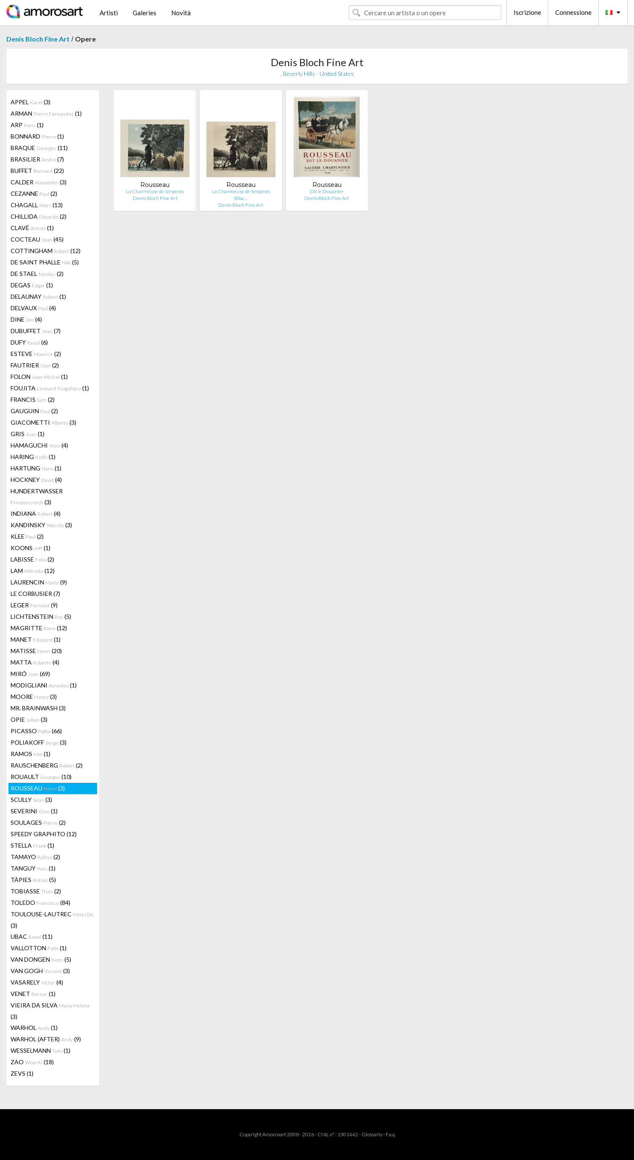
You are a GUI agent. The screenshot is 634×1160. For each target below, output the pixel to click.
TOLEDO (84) (40, 902)
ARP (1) (27, 124)
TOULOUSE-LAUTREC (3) (52, 919)
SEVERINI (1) (34, 811)
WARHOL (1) (34, 1027)
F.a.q (390, 1134)
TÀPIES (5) (33, 879)
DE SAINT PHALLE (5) (45, 262)
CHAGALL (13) (37, 205)
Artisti (109, 13)
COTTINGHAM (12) (46, 250)
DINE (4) (26, 319)
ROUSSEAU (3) (38, 788)
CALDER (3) (39, 182)
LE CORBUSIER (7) (35, 593)
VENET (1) (33, 993)
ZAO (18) (32, 1061)
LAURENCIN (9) (39, 582)
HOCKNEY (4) (36, 479)
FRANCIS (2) (33, 399)
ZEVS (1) (22, 1073)
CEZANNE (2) (34, 193)
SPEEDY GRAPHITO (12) (44, 833)
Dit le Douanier (327, 191)
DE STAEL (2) (37, 273)
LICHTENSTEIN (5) (41, 616)
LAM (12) (33, 570)
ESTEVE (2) (36, 353)
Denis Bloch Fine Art (38, 39)
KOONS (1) (30, 547)
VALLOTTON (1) (39, 947)
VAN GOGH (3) (40, 970)
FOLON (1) (39, 376)
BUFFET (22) (37, 170)
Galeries (144, 13)
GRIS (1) (27, 433)
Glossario (371, 1134)
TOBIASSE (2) (36, 891)
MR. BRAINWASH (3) (38, 708)
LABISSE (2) (32, 559)
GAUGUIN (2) (34, 410)
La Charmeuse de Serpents (155, 191)
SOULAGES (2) (38, 822)
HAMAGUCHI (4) (39, 445)
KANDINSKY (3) (41, 525)
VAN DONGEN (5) (41, 959)
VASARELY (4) (37, 982)
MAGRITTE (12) (39, 627)
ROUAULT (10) (41, 776)
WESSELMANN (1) (40, 1050)
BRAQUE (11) (39, 147)
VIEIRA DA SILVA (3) (50, 1010)
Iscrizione (527, 12)
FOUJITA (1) (50, 388)
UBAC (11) (32, 936)
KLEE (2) (27, 536)
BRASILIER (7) (37, 159)
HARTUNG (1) (36, 468)
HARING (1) (33, 456)
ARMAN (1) (46, 113)
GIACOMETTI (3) (43, 422)
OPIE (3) (29, 719)
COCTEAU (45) (37, 239)
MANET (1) (36, 639)
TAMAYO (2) (35, 856)
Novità (181, 13)
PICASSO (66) (36, 730)
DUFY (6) (29, 342)
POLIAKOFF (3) (39, 742)
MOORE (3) (34, 696)
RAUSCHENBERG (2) (47, 765)
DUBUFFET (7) (36, 330)
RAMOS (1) (30, 753)
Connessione (573, 12)
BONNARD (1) (37, 136)
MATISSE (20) (36, 650)
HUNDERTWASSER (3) (37, 496)
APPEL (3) (30, 102)
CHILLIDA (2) (39, 216)
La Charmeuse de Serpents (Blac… (241, 194)
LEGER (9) (34, 605)
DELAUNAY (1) (38, 296)
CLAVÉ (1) (32, 227)
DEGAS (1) (32, 285)
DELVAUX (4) (33, 308)
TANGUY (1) (33, 868)
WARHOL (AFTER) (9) (46, 1039)
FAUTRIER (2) (35, 365)
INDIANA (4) (36, 513)
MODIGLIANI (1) (44, 685)
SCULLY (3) (31, 799)
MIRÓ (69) (30, 673)
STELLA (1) (32, 845)
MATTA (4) (35, 662)
